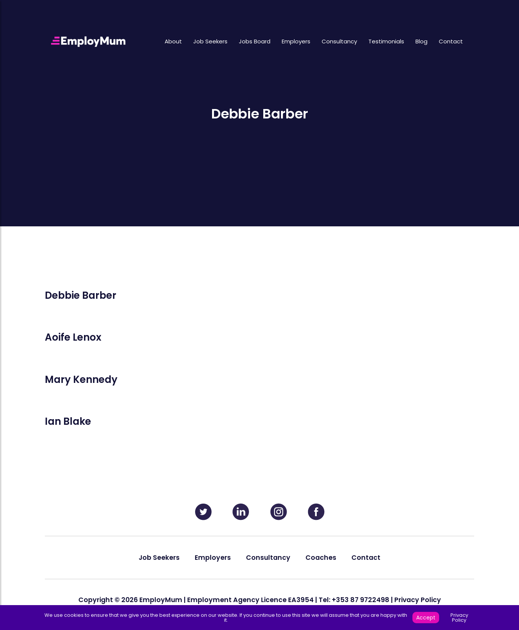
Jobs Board (254, 41)
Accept (425, 617)
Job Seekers (210, 41)
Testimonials (386, 41)
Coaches (320, 557)
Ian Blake (68, 421)
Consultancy (339, 41)
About (173, 41)
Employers (296, 41)
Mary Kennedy (81, 379)
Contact (451, 41)
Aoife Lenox (73, 337)
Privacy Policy (417, 599)
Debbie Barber (80, 295)
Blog (421, 41)
